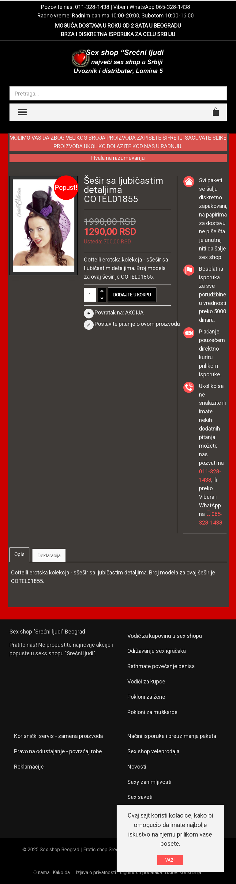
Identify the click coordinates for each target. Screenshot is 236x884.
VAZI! (170, 860)
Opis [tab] (19, 554)
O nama (41, 872)
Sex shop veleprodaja (153, 751)
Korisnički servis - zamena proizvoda (58, 736)
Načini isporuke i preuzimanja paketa (171, 736)
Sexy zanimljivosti (149, 782)
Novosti (136, 766)
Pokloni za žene (146, 697)
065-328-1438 (173, 7)
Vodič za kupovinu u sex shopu (164, 636)
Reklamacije (29, 766)
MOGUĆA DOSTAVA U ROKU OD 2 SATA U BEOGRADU (118, 25)
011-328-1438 (92, 7)
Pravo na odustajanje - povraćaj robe (58, 751)
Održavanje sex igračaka (156, 651)
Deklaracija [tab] (49, 556)
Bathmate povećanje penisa (161, 666)
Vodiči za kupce (146, 681)
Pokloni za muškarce (152, 712)
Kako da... (63, 872)
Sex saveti (139, 797)
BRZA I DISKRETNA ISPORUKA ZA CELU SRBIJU (118, 34)
